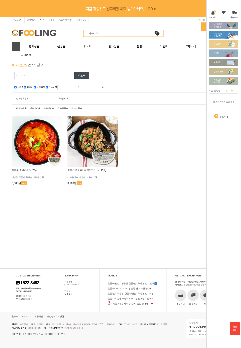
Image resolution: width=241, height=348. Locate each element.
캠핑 (139, 46)
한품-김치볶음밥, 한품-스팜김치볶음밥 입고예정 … (132, 293)
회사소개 (26, 316)
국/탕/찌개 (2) (65, 98)
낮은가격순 (35, 108)
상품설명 (40, 87)
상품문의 (18, 19)
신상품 (61, 46)
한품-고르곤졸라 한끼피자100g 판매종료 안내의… (131, 298)
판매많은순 (21, 108)
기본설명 (52, 87)
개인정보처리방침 (55, 316)
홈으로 (15, 316)
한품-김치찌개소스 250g (24, 170)
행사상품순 (76, 108)
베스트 (87, 46)
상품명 (20, 87)
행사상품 (113, 46)
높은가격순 (49, 108)
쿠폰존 (51, 19)
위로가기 (235, 328)
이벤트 (164, 46)
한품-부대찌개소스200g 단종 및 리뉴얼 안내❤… (130, 288)
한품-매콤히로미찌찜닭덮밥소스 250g (86, 170)
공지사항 (31, 19)
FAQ (42, 19)
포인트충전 (81, 19)
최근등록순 (62, 108)
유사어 (30, 87)
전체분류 (22, 98)
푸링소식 (190, 46)
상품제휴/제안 (65, 19)
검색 (81, 75)
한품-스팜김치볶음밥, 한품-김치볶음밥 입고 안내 (131, 283)
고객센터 (26, 54)
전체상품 (34, 46)
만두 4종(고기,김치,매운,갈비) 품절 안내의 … (129, 303)
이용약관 (38, 316)
